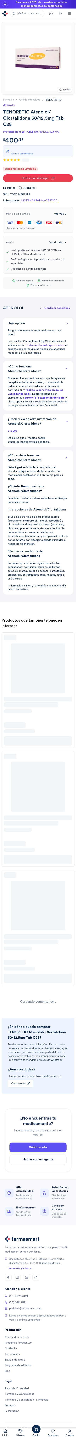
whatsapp (56, 1060)
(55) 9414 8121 (15, 1302)
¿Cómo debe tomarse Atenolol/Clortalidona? (38, 458)
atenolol (27, 187)
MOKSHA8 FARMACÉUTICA (39, 200)
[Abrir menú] (69, 13)
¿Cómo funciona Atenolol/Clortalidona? (38, 369)
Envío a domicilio (15, 1359)
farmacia (8, 99)
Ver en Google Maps (20, 1268)
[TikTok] (35, 1277)
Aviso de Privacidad (17, 1388)
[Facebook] (8, 1277)
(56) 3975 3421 (16, 1296)
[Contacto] (51, 13)
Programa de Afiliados (18, 1365)
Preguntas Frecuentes (18, 1342)
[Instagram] (17, 1277)
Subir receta (38, 1155)
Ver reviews (20, 1083)
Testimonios (12, 1354)
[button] (27, 13)
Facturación (12, 1411)
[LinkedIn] (26, 1277)
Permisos (10, 1405)
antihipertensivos (29, 99)
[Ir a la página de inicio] (5, 13)
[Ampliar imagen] (64, 90)
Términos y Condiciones (19, 1394)
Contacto (11, 1348)
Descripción (38, 323)
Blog (7, 1371)
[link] (53, 100)
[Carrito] (60, 13)
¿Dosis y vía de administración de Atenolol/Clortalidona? (38, 421)
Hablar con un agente (38, 1167)
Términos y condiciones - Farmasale (26, 1399)
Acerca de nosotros (17, 1337)
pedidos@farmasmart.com (23, 1308)
